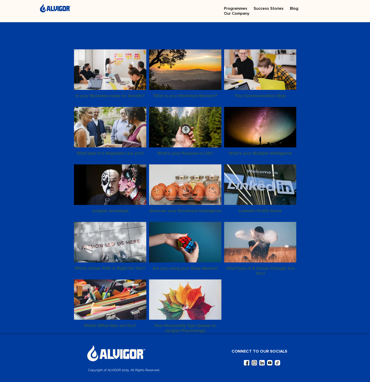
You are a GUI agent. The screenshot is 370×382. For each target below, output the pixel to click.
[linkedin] (262, 362)
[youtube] (269, 362)
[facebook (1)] (246, 362)
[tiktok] (277, 362)
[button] (235, 8)
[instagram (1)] (254, 362)
